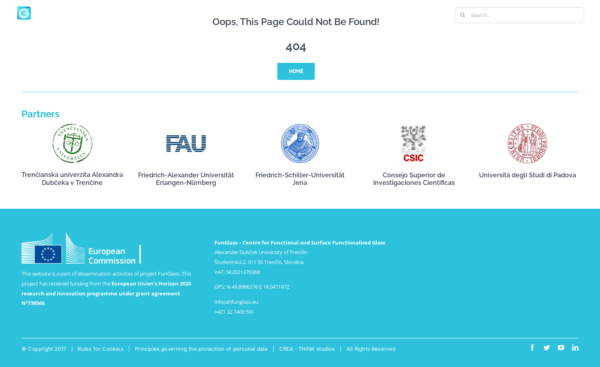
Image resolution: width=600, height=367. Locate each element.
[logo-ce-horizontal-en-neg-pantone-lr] (81, 235)
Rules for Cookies (100, 349)
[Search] (463, 15)
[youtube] (561, 347)
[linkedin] (575, 347)
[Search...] (519, 15)
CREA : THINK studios (307, 349)
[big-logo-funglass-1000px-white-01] (55, 7)
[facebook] (532, 347)
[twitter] (547, 347)
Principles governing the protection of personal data (201, 349)
